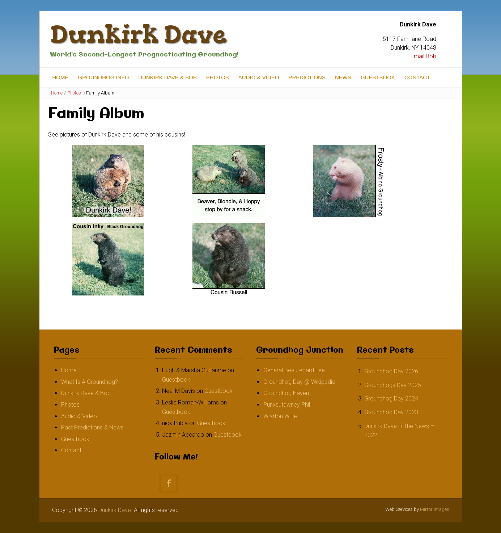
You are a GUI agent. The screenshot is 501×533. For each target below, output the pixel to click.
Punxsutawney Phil (286, 404)
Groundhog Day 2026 (391, 371)
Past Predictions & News (92, 427)
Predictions (307, 77)
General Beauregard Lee (294, 370)
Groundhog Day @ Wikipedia (299, 381)
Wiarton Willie (280, 416)
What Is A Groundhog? (89, 381)
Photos (217, 77)
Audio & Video (258, 77)
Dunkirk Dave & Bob (167, 77)
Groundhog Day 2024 (391, 398)
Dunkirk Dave (138, 34)
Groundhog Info (103, 77)
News (343, 77)
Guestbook (378, 77)
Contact (417, 77)
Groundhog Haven (286, 393)
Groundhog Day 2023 (391, 412)
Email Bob (423, 56)
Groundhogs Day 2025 (392, 385)
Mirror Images (434, 509)
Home (60, 77)
